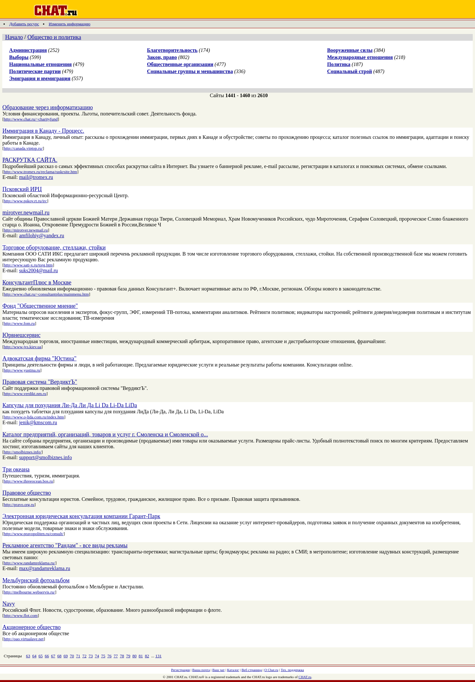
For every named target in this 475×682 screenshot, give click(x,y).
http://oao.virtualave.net (24, 638)
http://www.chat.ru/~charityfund (31, 119)
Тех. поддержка (292, 670)
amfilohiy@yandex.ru (41, 235)
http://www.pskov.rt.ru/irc (25, 200)
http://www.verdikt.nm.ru (25, 393)
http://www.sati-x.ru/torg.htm (28, 265)
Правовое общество (26, 493)
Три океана (16, 469)
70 (72, 655)
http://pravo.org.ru (19, 504)
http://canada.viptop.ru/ (23, 148)
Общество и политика (54, 37)
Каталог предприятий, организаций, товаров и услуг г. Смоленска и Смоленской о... (105, 434)
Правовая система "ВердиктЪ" (39, 382)
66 (47, 655)
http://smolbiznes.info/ (22, 452)
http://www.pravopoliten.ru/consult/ (34, 533)
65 (41, 655)
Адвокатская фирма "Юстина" (39, 358)
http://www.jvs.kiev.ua (22, 346)
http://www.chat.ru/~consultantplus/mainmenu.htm (46, 294)
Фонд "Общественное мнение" (40, 306)
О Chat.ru (271, 670)
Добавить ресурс (24, 23)
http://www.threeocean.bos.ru (28, 481)
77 (116, 655)
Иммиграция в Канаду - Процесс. (43, 131)
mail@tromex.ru (36, 177)
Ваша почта (201, 670)
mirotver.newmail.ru (25, 212)
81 (141, 655)
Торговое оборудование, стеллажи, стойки (54, 247)
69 (66, 655)
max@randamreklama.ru (44, 568)
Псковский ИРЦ (22, 189)
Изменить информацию (70, 23)
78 (122, 655)
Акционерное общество (31, 627)
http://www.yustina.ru (22, 370)
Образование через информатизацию (47, 107)
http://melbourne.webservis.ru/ (29, 592)
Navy (8, 604)
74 (97, 655)
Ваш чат (218, 670)
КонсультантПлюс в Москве (36, 282)
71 (78, 655)
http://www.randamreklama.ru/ (29, 562)
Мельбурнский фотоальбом (35, 580)
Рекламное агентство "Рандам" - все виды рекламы (64, 545)
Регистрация (180, 670)
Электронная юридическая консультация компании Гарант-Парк (81, 516)
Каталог (233, 670)
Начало (14, 37)
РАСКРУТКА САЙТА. (29, 160)
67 (53, 655)
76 (109, 655)
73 (91, 655)
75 (103, 655)
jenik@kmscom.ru (38, 422)
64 (34, 655)
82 (147, 655)
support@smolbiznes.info (45, 457)
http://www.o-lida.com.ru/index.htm (34, 417)
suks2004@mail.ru (38, 270)
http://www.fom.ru (19, 323)
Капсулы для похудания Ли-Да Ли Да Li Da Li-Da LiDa (69, 405)
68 (59, 655)
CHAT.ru (304, 677)
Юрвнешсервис (21, 335)
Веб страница (252, 670)
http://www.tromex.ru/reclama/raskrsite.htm (40, 171)
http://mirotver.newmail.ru (26, 230)
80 (134, 655)
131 (158, 655)
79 (128, 655)
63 (28, 655)
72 (84, 655)
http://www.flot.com (21, 615)
